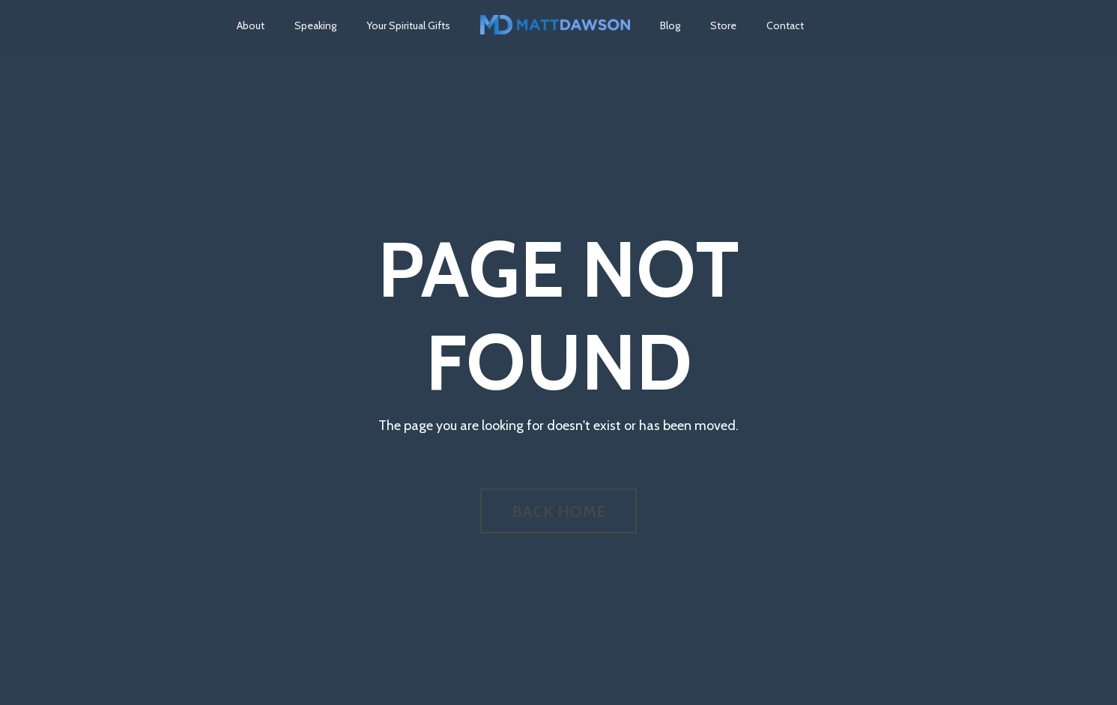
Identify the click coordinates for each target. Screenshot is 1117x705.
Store (723, 25)
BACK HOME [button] (558, 511)
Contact (785, 25)
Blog (670, 25)
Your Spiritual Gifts (408, 25)
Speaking (315, 25)
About (250, 25)
